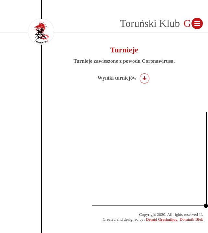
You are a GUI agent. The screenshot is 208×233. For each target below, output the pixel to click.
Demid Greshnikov (162, 219)
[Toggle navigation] (197, 23)
